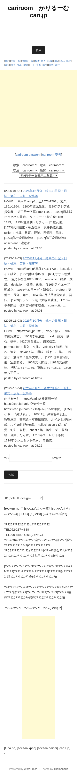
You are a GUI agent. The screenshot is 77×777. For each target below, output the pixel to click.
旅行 (57, 65)
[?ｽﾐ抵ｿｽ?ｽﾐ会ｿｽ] (55, 514)
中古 (32, 65)
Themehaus (61, 768)
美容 (13, 65)
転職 (49, 61)
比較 (68, 61)
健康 (26, 65)
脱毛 (45, 65)
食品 (62, 61)
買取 (7, 65)
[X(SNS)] (36, 514)
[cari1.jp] (64, 748)
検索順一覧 (27, 61)
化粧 (19, 65)
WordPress (30, 768)
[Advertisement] (38, 108)
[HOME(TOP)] (13, 508)
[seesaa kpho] (26, 748)
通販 (56, 61)
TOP (7, 61)
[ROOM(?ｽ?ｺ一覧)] (37, 508)
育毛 (38, 65)
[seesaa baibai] (47, 748)
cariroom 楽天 (51, 154)
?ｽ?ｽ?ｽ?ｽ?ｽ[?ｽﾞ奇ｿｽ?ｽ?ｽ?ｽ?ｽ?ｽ (27, 524)
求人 (43, 61)
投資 (37, 61)
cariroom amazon (28, 154)
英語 (51, 65)
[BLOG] (23, 514)
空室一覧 (15, 61)
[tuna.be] (10, 748)
